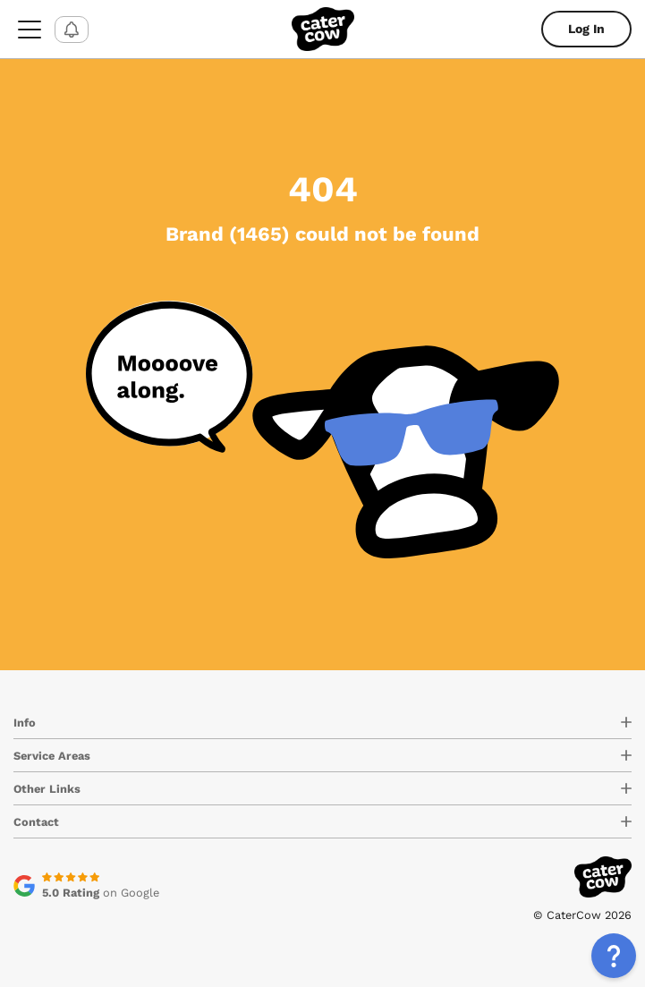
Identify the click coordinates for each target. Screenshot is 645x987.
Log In (586, 28)
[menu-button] (29, 29)
